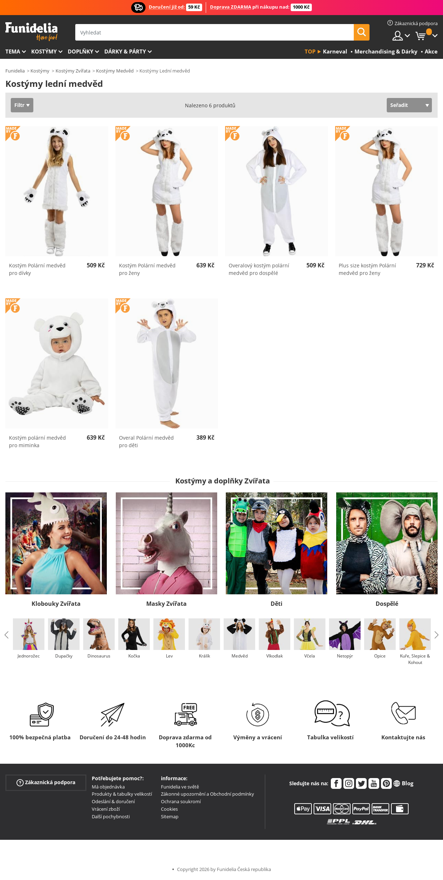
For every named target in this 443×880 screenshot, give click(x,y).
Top (310, 51)
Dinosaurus (98, 656)
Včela (309, 656)
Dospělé (387, 604)
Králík (204, 656)
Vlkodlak (274, 656)
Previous (6, 634)
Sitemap (169, 816)
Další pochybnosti (111, 816)
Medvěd (240, 656)
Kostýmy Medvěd (115, 70)
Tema (12, 51)
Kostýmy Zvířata (73, 70)
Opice (380, 656)
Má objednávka (108, 786)
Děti (276, 604)
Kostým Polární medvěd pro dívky (37, 269)
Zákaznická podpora (45, 782)
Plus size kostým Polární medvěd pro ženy (367, 269)
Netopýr (345, 656)
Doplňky (80, 51)
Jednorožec (29, 656)
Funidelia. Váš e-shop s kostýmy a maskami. (31, 31)
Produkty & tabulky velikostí (122, 794)
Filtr (19, 105)
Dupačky (63, 656)
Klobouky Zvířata (56, 604)
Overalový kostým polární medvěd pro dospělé (259, 269)
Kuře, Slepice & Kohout (415, 659)
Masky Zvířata (166, 604)
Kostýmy (44, 51)
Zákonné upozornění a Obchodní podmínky (207, 794)
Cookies (169, 809)
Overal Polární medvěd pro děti (146, 441)
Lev (169, 656)
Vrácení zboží (106, 809)
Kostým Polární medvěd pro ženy (147, 269)
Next (436, 634)
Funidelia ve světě (180, 786)
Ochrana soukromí (181, 801)
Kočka (134, 656)
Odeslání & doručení (113, 801)
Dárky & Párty (125, 51)
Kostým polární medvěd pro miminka (37, 441)
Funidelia (15, 70)
